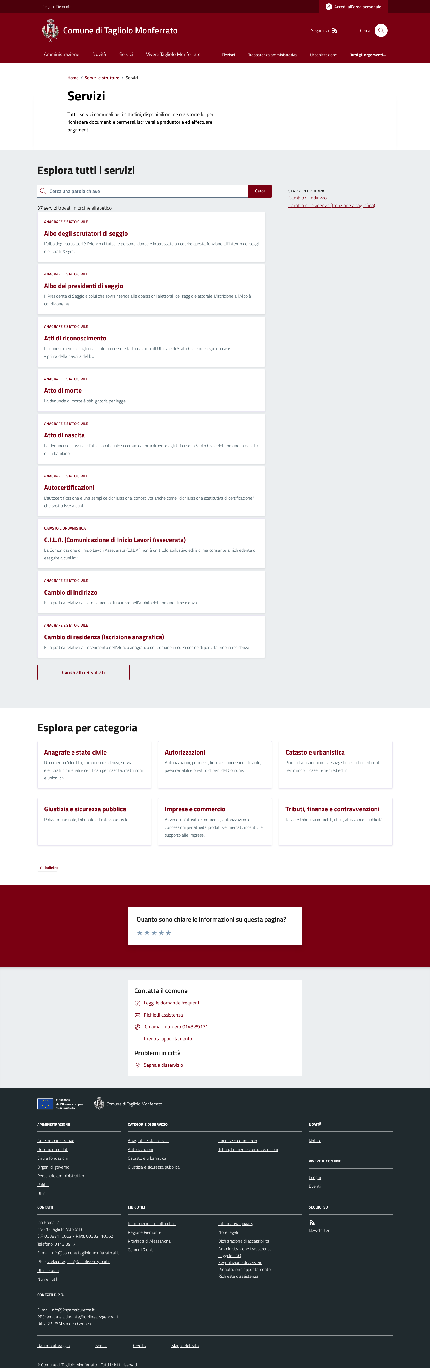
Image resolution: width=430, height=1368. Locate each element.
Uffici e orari (48, 1270)
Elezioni (228, 55)
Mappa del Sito (185, 1345)
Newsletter (319, 1230)
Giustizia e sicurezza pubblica (154, 1167)
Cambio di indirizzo (307, 197)
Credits (139, 1345)
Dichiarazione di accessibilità (243, 1241)
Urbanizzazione (323, 55)
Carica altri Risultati (83, 672)
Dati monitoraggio (53, 1345)
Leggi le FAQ (229, 1255)
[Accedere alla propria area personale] (353, 6)
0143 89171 (66, 1244)
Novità (99, 54)
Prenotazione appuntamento (244, 1269)
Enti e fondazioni (52, 1158)
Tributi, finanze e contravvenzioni (248, 1149)
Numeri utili (47, 1279)
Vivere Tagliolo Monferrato (173, 54)
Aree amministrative (55, 1140)
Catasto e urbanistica (65, 528)
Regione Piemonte (56, 6)
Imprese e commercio (237, 1140)
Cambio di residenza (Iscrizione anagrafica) (331, 205)
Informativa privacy (235, 1223)
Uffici (41, 1193)
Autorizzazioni (140, 1149)
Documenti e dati (52, 1149)
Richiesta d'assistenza (238, 1276)
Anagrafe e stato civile (66, 221)
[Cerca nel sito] (379, 30)
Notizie (315, 1140)
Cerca (260, 190)
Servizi (126, 54)
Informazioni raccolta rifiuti (152, 1223)
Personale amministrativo (60, 1175)
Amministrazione (61, 54)
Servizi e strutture (102, 77)
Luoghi (315, 1177)
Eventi (315, 1186)
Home (72, 77)
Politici (43, 1184)
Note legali (228, 1232)
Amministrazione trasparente (244, 1248)
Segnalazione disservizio (240, 1262)
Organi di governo (53, 1167)
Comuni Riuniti (141, 1249)
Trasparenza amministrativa (272, 55)
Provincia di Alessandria (149, 1241)
